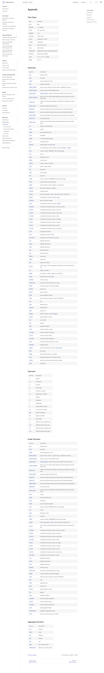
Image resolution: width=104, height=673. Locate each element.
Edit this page (32, 655)
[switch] (96, 2)
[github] (101, 2)
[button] (9, 6)
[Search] (27, 2)
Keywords (89, 15)
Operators (89, 17)
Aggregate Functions (92, 21)
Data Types (89, 12)
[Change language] (91, 2)
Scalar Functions (91, 19)
